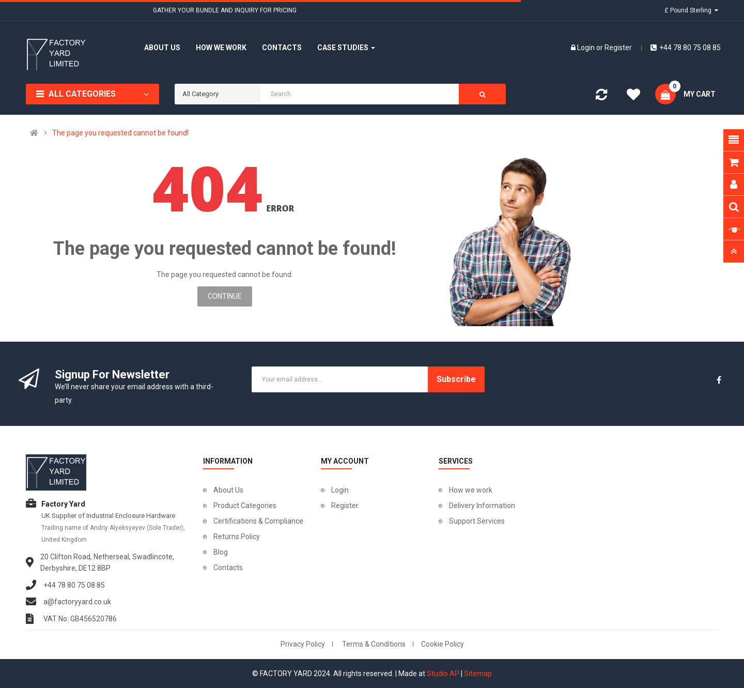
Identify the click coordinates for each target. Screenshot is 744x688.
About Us (228, 490)
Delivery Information (482, 505)
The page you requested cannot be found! (120, 132)
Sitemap (478, 673)
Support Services (477, 521)
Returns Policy (236, 536)
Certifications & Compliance (258, 521)
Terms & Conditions (374, 644)
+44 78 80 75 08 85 (685, 47)
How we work (470, 490)
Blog (220, 552)
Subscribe (456, 379)
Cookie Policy (442, 644)
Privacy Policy (303, 644)
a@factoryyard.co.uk (77, 602)
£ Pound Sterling (691, 10)
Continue (225, 296)
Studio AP (443, 673)
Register (618, 47)
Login (586, 47)
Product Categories (244, 505)
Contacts (228, 567)
